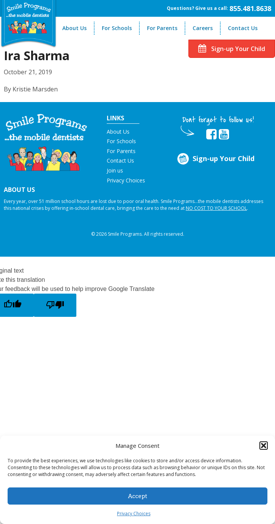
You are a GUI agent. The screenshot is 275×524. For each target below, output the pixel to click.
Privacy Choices (133, 513)
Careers (203, 28)
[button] (263, 445)
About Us (74, 28)
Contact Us (243, 28)
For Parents (162, 28)
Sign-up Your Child (231, 49)
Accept (137, 496)
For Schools (117, 28)
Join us (115, 170)
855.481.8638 (250, 8)
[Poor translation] (55, 305)
